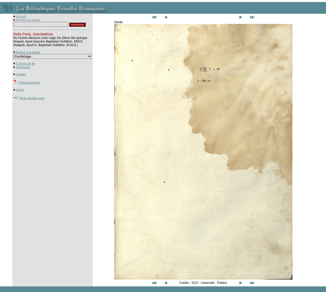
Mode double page (31, 98)
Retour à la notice (28, 52)
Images (21, 74)
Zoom (20, 90)
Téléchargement (29, 83)
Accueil (21, 16)
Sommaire (23, 67)
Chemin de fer (25, 63)
